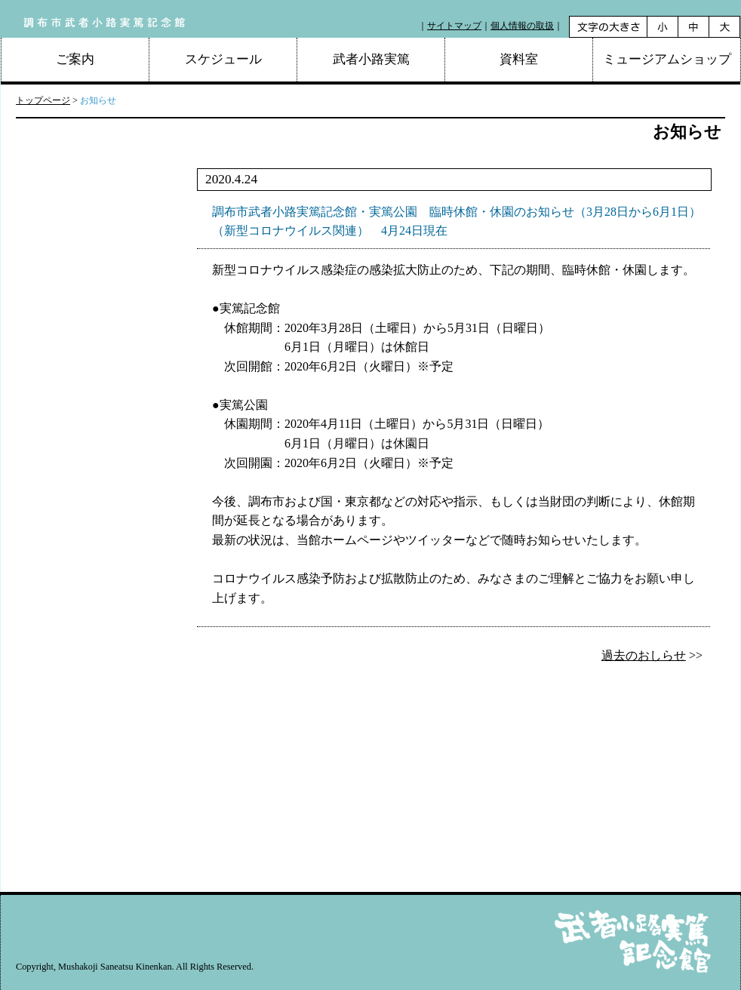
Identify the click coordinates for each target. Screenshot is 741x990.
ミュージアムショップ (667, 59)
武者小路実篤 (371, 59)
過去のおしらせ (643, 655)
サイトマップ (454, 25)
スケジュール (223, 59)
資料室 (519, 59)
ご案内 (75, 59)
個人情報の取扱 (522, 25)
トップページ (43, 100)
